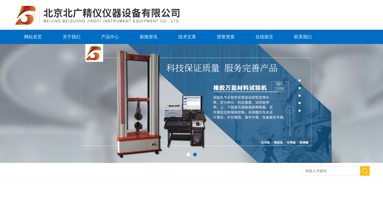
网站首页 (33, 36)
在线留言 (264, 36)
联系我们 (303, 36)
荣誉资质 (226, 36)
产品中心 (110, 36)
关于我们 (71, 36)
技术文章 (187, 36)
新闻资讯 (149, 36)
